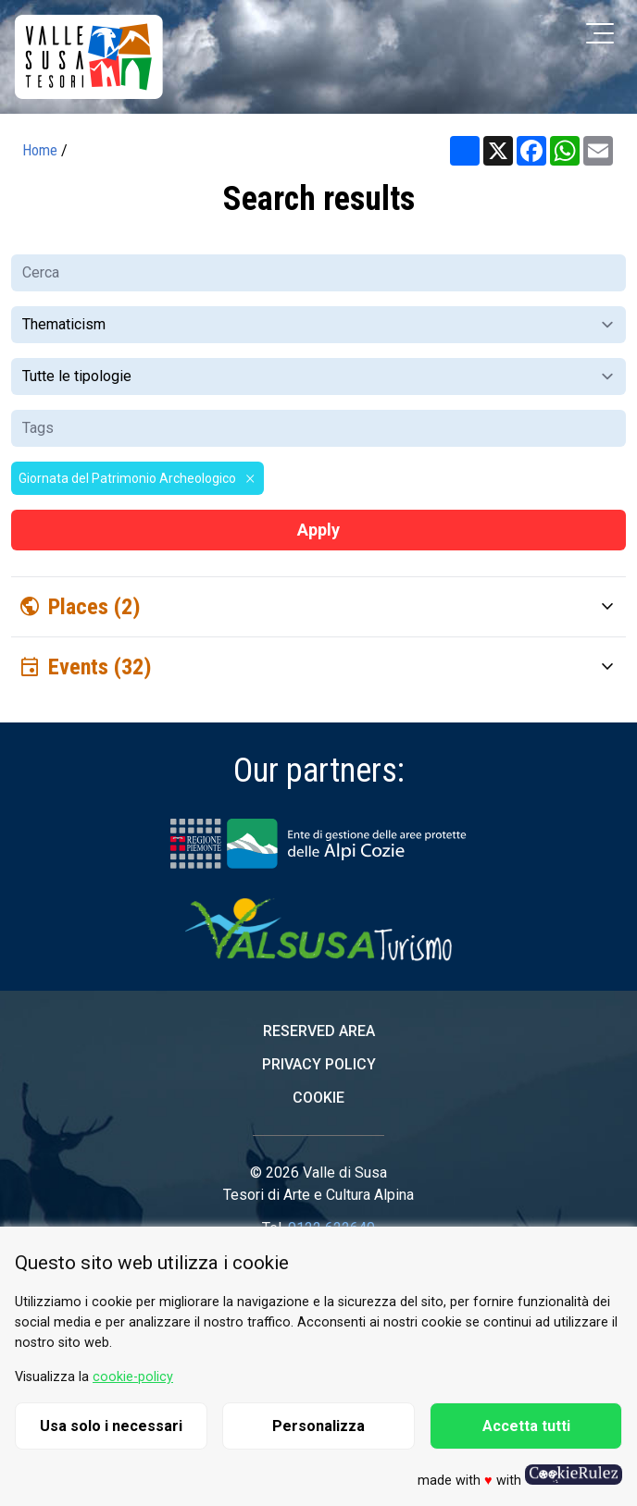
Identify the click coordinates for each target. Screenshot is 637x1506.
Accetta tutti (526, 1426)
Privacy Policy (319, 1064)
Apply (318, 529)
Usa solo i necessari (111, 1426)
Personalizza (318, 1426)
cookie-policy (133, 1377)
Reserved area (319, 1031)
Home (39, 150)
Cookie (318, 1097)
